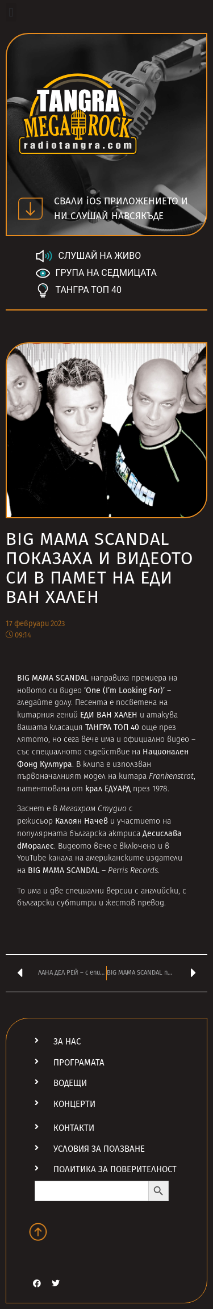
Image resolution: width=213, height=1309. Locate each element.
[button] (11, 12)
